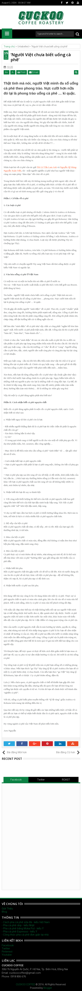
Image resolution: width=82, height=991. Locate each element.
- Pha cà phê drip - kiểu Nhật (18, 925)
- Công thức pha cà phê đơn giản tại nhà (25, 934)
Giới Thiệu (7, 908)
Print (21, 72)
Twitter (41, 779)
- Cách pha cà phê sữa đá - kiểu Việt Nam (26, 922)
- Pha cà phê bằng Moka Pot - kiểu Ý (23, 928)
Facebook (16, 779)
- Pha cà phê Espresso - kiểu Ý (19, 931)
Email (33, 72)
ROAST (66, 779)
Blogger (47, 988)
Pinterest (7, 951)
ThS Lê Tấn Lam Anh (47, 167)
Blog (4, 911)
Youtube (7, 954)
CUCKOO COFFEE (25, 984)
